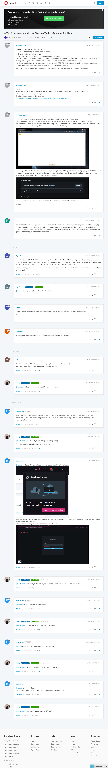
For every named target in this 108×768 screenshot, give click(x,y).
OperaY (18, 256)
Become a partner (97, 753)
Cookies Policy (76, 747)
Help (53, 736)
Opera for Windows (12, 744)
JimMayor (19, 331)
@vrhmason (20, 387)
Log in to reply (98, 37)
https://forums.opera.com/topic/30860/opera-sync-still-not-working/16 (41, 98)
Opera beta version (12, 753)
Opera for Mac (10, 747)
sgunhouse (20, 287)
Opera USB (9, 756)
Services (35, 736)
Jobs (92, 747)
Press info (94, 744)
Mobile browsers (9, 760)
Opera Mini (9, 767)
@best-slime (45, 436)
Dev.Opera (54, 750)
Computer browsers (11, 741)
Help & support (56, 741)
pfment (18, 221)
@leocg (28, 411)
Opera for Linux (10, 750)
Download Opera (55, 18)
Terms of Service (76, 753)
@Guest (30, 115)
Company (95, 736)
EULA (72, 750)
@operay (19, 291)
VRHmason (20, 360)
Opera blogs (55, 744)
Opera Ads (35, 750)
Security (73, 741)
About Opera (95, 741)
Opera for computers (14, 37)
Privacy (73, 744)
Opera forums (56, 747)
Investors (94, 750)
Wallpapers (35, 747)
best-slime (20, 411)
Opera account (36, 744)
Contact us (95, 756)
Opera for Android (11, 764)
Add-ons (34, 741)
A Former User (21, 45)
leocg (18, 383)
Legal (73, 736)
